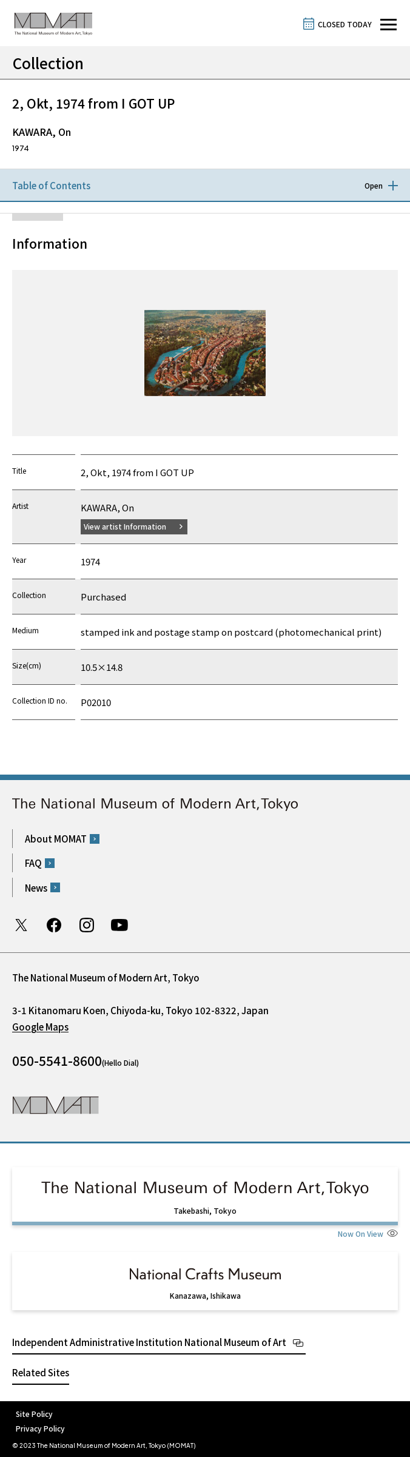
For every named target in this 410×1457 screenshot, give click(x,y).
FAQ (33, 862)
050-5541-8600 (57, 1060)
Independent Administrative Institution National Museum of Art (149, 1342)
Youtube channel (119, 925)
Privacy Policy (40, 1428)
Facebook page (54, 925)
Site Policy (34, 1413)
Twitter (21, 925)
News (36, 887)
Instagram (87, 925)
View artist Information (125, 526)
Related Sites (40, 1372)
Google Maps (40, 1026)
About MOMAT (56, 838)
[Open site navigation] (388, 24)
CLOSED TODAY (345, 24)
